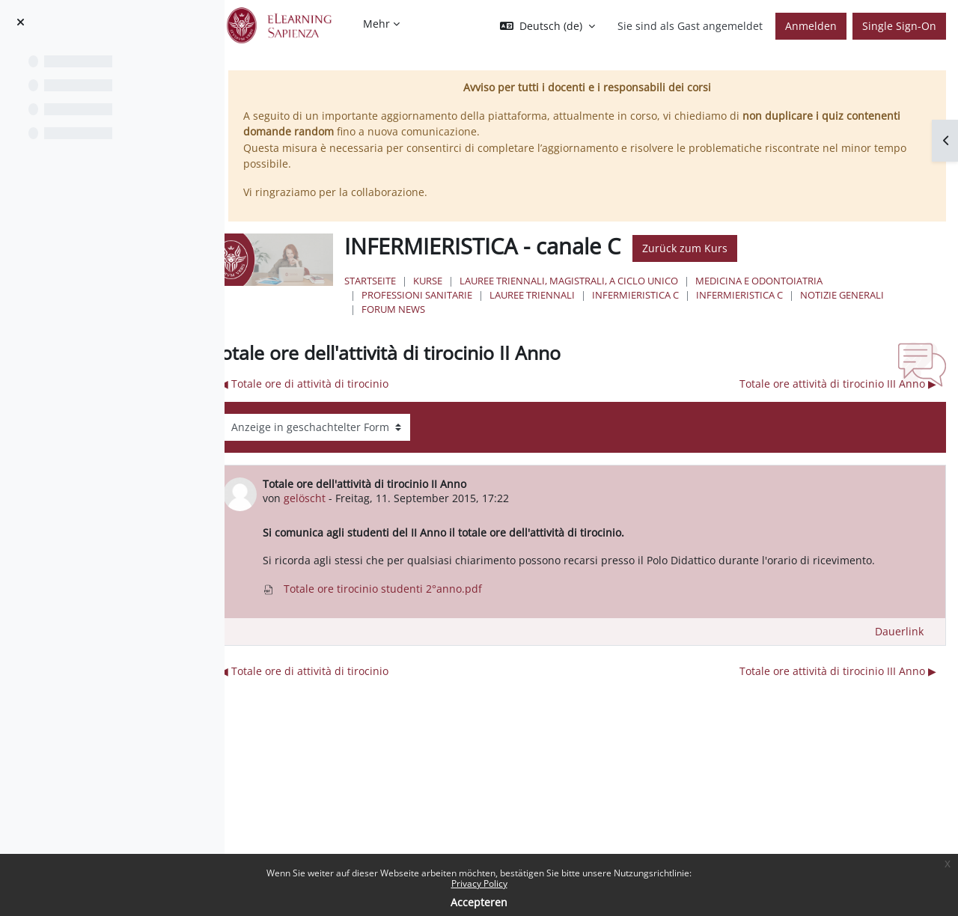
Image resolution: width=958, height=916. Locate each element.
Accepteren (479, 902)
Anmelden (811, 26)
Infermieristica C (703, 295)
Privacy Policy (479, 883)
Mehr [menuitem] (376, 23)
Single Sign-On (899, 26)
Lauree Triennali (600, 295)
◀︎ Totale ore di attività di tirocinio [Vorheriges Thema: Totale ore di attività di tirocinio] (386, 383)
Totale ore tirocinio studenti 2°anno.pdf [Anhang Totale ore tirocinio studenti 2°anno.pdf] (454, 605)
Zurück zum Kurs (753, 248)
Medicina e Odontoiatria (827, 280)
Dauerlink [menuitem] (899, 648)
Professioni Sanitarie (485, 295)
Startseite (438, 280)
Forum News (562, 309)
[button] (547, 26)
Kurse (495, 280)
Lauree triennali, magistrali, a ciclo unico (637, 280)
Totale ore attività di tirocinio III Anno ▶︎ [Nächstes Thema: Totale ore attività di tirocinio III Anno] (837, 383)
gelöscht (387, 498)
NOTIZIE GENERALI (471, 309)
